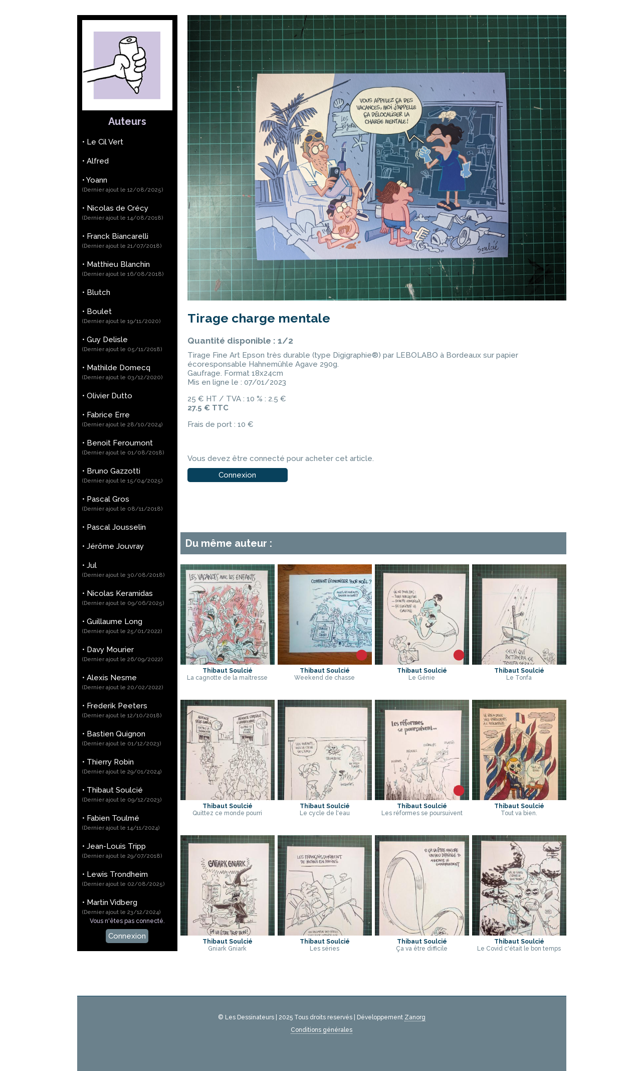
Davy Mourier (122, 654)
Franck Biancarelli (122, 240)
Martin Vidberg (121, 906)
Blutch (98, 292)
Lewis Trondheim (123, 878)
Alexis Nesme (122, 682)
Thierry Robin (122, 766)
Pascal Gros (122, 503)
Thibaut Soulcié (122, 794)
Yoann (122, 184)
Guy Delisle (122, 344)
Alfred (98, 161)
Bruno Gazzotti (122, 475)
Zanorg (414, 1017)
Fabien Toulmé (121, 822)
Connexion (127, 936)
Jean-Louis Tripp (122, 850)
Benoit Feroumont (123, 447)
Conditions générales (321, 1029)
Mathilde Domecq (122, 372)
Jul (123, 569)
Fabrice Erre (122, 419)
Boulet (121, 316)
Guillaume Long (122, 626)
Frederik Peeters (122, 710)
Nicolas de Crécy (122, 212)
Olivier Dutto (109, 395)
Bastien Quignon (121, 738)
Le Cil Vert (105, 141)
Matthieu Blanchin (123, 268)
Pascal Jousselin (116, 527)
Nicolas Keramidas (123, 597)
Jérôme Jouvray (115, 546)
